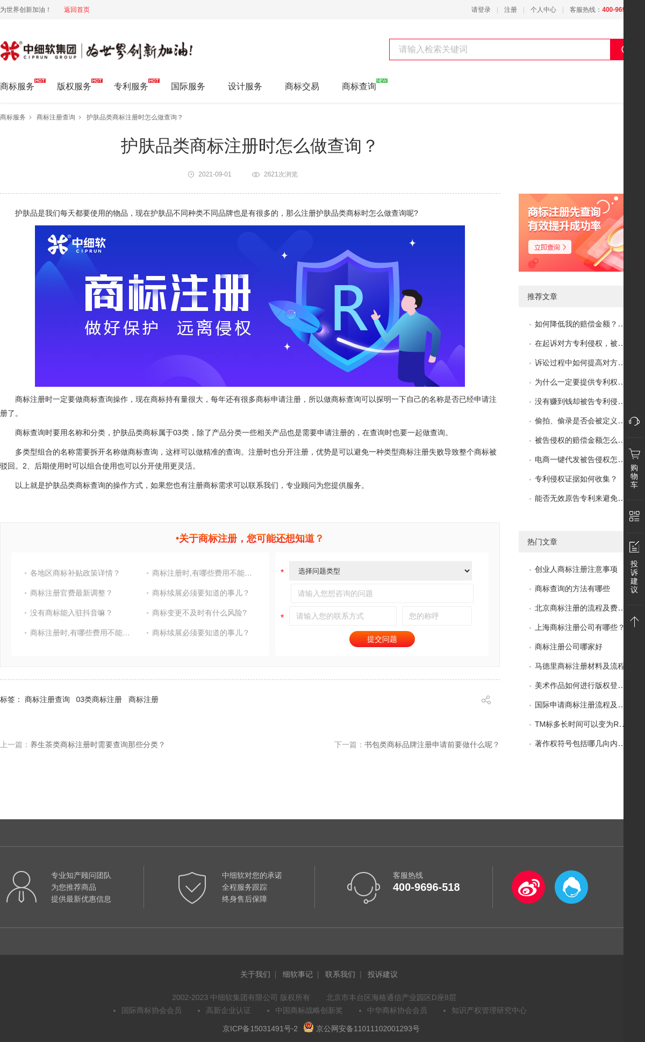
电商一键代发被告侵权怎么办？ (587, 459)
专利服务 (131, 85)
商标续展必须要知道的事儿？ (201, 593)
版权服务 (74, 85)
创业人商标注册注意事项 (576, 569)
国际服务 (188, 86)
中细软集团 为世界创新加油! (54, 44)
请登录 (481, 9)
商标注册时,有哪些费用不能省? (203, 573)
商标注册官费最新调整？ (71, 593)
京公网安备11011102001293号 (361, 1028)
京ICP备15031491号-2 (260, 1028)
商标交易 (302, 86)
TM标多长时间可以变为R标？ (584, 724)
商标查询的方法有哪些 (572, 588)
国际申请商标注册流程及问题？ (587, 704)
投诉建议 (383, 974)
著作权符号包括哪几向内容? (582, 743)
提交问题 (382, 639)
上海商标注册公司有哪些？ (580, 627)
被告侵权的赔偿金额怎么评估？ (587, 440)
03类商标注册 (99, 699)
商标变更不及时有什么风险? (199, 612)
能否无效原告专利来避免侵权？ (587, 498)
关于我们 (255, 974)
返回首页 (77, 9)
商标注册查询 (56, 117)
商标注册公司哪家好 (569, 646)
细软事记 (298, 974)
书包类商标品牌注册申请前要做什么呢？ (432, 744)
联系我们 (340, 974)
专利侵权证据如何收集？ (576, 478)
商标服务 (17, 85)
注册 (510, 9)
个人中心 (543, 9)
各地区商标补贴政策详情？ (75, 573)
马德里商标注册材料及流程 (580, 666)
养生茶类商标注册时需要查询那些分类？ (98, 744)
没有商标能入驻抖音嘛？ (71, 612)
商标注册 (143, 699)
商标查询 (359, 85)
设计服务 (245, 86)
